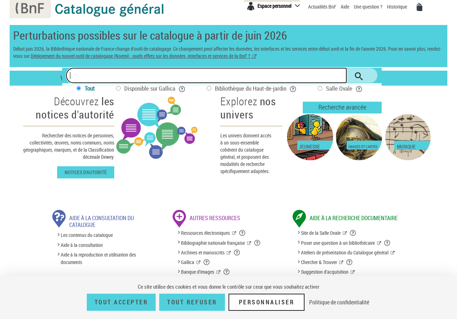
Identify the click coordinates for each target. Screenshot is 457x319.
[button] (242, 233)
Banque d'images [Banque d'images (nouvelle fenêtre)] (197, 271)
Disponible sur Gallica (154, 88)
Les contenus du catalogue (87, 235)
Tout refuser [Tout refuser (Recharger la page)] (192, 302)
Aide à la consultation (82, 245)
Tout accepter (121, 302)
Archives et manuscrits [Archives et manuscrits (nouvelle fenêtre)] (203, 252)
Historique (397, 6)
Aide (345, 6)
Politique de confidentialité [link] (339, 302)
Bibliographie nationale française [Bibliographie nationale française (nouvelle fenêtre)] (213, 242)
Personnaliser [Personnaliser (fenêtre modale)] (267, 302)
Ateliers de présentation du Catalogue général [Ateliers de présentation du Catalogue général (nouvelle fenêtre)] (344, 252)
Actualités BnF (322, 6)
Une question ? (368, 6)
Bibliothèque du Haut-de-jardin (255, 88)
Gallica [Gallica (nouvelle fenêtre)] (187, 262)
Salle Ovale (344, 88)
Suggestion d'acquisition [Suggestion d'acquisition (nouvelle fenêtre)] (324, 271)
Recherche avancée (342, 107)
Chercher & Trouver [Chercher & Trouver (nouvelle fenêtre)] (319, 262)
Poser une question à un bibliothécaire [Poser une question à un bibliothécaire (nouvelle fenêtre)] (338, 242)
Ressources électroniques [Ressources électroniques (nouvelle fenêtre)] (205, 232)
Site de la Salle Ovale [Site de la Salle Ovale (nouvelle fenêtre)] (321, 232)
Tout (90, 88)
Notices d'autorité (86, 172)
